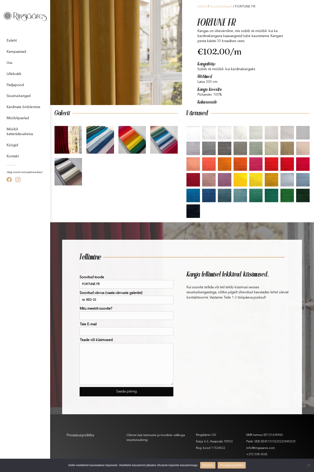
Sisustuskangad (19, 96)
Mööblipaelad (18, 118)
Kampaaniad (16, 52)
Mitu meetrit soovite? (126, 313)
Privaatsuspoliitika (80, 435)
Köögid (12, 145)
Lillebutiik (14, 74)
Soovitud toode (126, 282)
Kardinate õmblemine (23, 107)
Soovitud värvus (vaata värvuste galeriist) (126, 297)
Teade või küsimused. (126, 361)
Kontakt (13, 156)
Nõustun (207, 465)
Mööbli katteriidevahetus (20, 132)
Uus (9, 63)
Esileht (12, 40)
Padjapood (15, 85)
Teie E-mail (126, 329)
